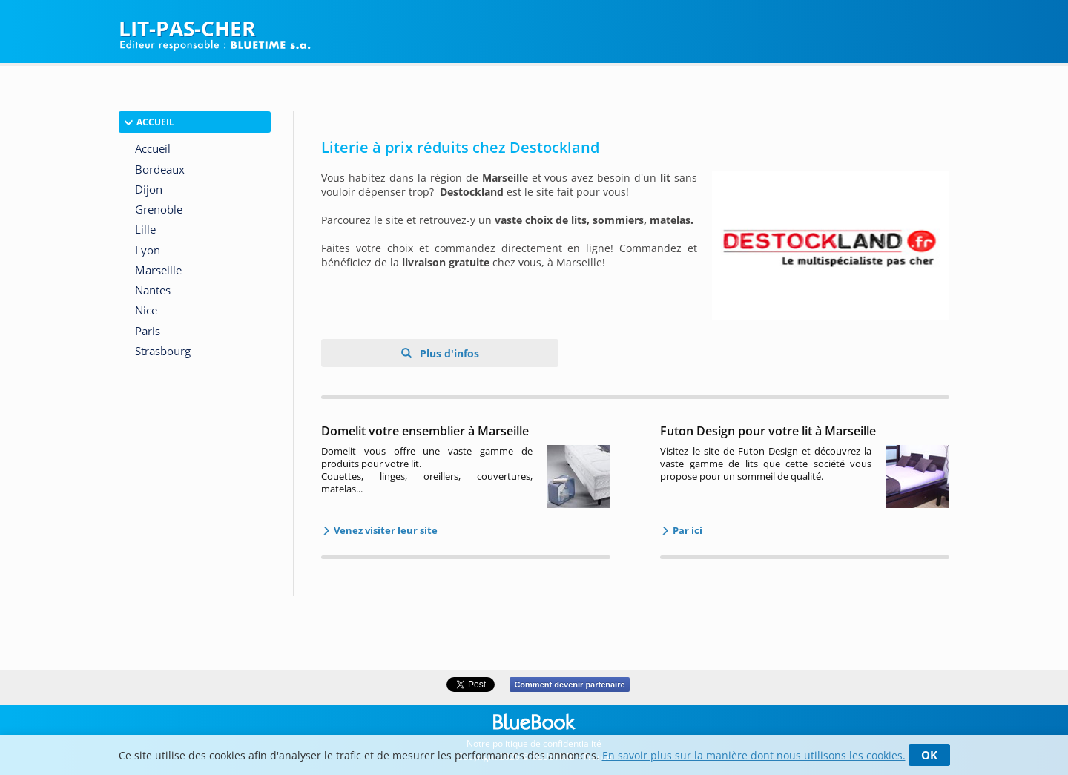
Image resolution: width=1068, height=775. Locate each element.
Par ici (686, 530)
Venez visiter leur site (385, 530)
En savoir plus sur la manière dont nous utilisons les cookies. (754, 755)
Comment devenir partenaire (569, 684)
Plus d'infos (448, 353)
